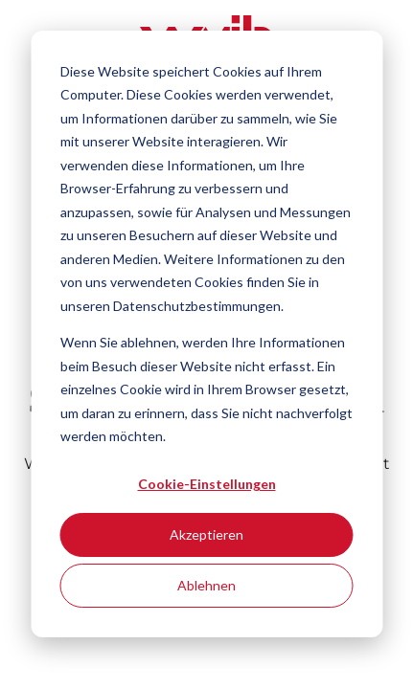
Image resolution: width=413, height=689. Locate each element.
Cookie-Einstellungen (207, 484)
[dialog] (206, 334)
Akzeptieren (206, 534)
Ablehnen (206, 585)
